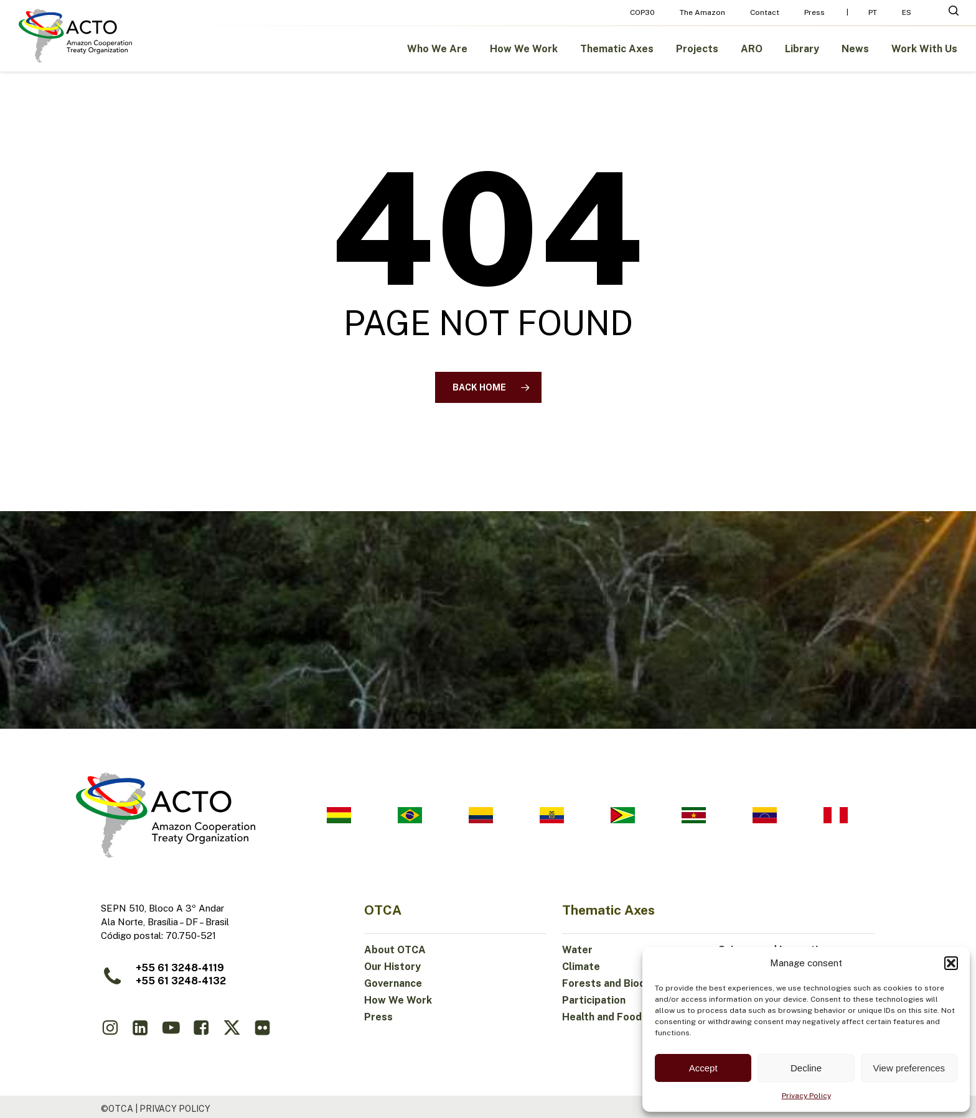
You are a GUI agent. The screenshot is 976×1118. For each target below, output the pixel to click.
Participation (594, 1000)
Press (378, 1017)
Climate (581, 966)
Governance (393, 983)
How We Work (398, 1000)
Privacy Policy (806, 1095)
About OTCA (395, 950)
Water (577, 950)
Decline (806, 1068)
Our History (392, 966)
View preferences (909, 1068)
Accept (703, 1068)
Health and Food (602, 1017)
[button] (951, 963)
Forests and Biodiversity (622, 983)
